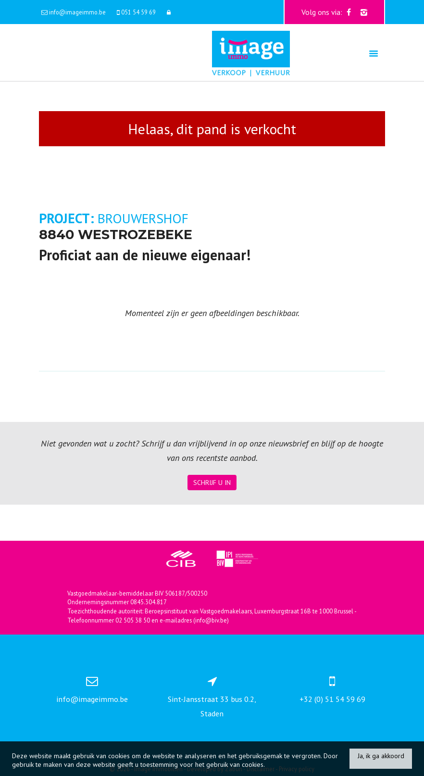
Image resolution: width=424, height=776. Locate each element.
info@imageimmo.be (92, 699)
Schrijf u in (212, 482)
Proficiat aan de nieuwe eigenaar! (144, 255)
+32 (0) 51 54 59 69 (332, 699)
